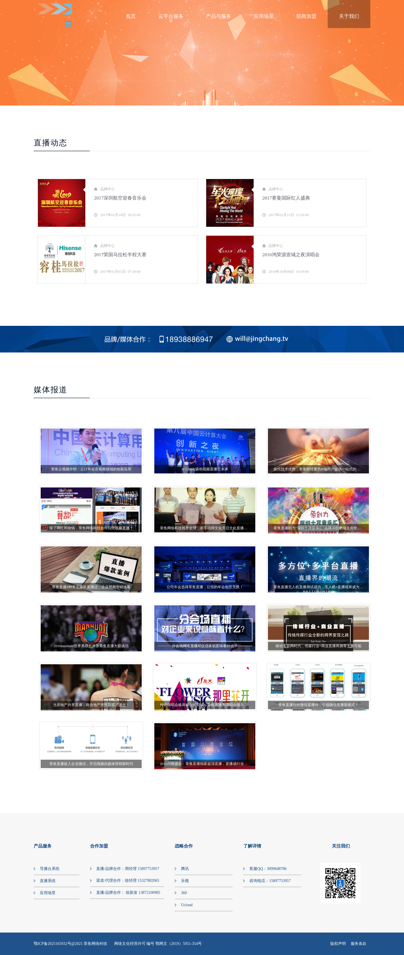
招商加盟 (306, 16)
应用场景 (264, 16)
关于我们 (349, 16)
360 (184, 893)
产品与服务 (218, 16)
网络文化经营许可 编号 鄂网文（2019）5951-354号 (158, 944)
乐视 (185, 881)
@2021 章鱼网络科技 (89, 944)
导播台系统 (49, 869)
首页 (131, 16)
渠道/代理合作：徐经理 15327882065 (127, 880)
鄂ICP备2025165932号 (52, 944)
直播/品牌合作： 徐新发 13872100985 (128, 892)
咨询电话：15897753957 (270, 881)
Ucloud (186, 905)
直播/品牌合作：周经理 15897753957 (127, 869)
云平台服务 (170, 16)
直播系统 (48, 881)
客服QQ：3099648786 (267, 869)
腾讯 (185, 869)
